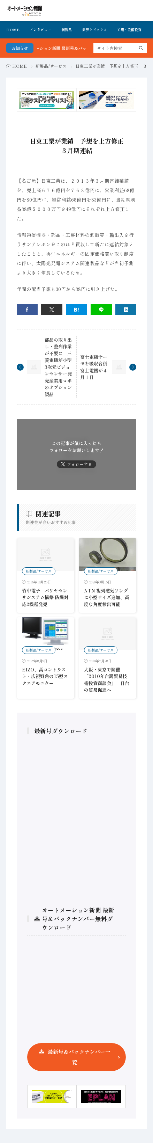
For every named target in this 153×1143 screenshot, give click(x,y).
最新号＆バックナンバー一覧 (79, 1057)
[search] (141, 48)
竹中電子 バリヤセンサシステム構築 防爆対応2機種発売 (45, 597)
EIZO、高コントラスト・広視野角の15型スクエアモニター (45, 676)
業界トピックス (94, 29)
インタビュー (40, 29)
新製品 (66, 29)
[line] (101, 309)
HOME (13, 29)
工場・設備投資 (129, 29)
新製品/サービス (51, 66)
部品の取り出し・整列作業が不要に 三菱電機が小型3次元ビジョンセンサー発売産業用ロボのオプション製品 (58, 367)
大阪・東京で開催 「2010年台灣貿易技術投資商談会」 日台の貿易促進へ (106, 679)
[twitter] (51, 309)
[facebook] (27, 309)
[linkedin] (126, 309)
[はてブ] (76, 309)
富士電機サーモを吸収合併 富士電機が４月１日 (96, 367)
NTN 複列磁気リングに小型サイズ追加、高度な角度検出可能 (106, 597)
